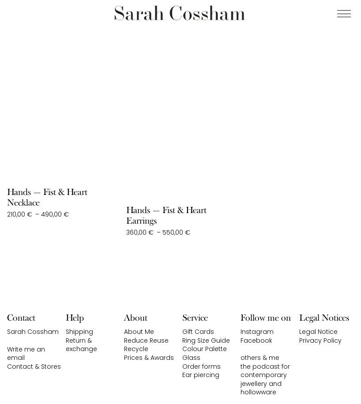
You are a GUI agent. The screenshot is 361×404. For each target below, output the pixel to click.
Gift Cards (198, 331)
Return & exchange (81, 345)
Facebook (256, 340)
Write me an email (26, 354)
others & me (260, 357)
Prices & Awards (149, 357)
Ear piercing (200, 374)
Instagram (257, 331)
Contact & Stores (34, 366)
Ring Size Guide (206, 340)
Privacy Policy (320, 340)
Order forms (201, 366)
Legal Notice (318, 331)
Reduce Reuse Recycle (146, 345)
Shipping (79, 331)
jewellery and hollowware (261, 388)
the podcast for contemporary (265, 371)
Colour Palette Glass (204, 353)
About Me (139, 331)
